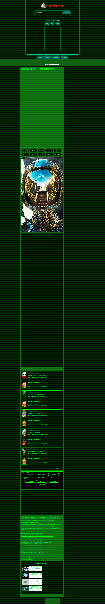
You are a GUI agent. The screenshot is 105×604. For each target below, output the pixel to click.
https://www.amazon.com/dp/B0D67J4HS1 (37, 462)
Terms (64, 57)
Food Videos (42, 484)
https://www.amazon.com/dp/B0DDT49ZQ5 (37, 377)
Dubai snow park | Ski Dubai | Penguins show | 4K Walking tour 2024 (36, 587)
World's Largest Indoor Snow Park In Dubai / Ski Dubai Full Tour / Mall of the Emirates (36, 581)
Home (40, 57)
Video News (53, 474)
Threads (34, 150)
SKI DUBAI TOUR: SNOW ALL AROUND (36, 567)
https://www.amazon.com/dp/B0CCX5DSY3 (37, 453)
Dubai (31, 542)
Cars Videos (30, 481)
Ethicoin (25, 154)
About (47, 57)
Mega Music (53, 481)
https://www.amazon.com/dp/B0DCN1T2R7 (37, 396)
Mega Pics (41, 481)
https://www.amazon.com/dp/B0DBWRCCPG (37, 415)
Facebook (42, 154)
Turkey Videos (29, 477)
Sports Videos (41, 477)
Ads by (51, 468)
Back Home (57, 154)
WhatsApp (25, 150)
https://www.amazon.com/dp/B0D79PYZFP (37, 424)
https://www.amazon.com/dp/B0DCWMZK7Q (37, 386)
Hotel (52, 23)
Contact (56, 57)
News (47, 23)
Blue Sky (50, 150)
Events (57, 23)
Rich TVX (58, 150)
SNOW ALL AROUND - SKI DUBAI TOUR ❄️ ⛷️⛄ (36, 574)
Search (33, 154)
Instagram (41, 150)
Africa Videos (29, 474)
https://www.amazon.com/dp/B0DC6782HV (37, 405)
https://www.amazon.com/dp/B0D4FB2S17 (37, 434)
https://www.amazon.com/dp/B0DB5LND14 (37, 443)
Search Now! (66, 12)
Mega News (53, 477)
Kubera (49, 154)
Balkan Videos (41, 474)
